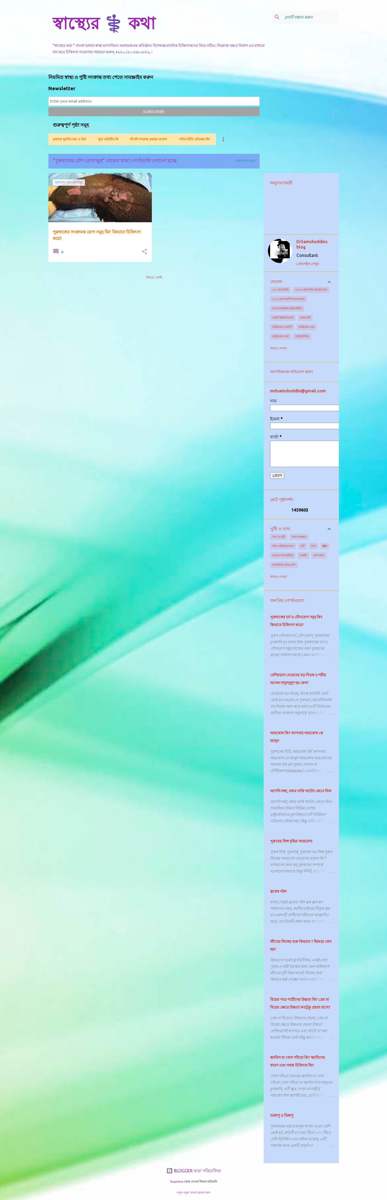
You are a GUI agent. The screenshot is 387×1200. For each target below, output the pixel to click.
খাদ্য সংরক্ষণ (299, 536)
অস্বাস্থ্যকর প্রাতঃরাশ (284, 564)
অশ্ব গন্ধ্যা (318, 555)
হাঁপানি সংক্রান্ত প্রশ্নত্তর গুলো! (148, 139)
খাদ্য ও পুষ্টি (278, 536)
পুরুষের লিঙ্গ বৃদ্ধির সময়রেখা (291, 841)
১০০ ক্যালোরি (280, 289)
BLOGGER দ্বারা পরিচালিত (193, 1170)
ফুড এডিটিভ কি (108, 139)
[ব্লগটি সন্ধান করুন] (310, 17)
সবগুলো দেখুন (245, 160)
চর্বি (302, 546)
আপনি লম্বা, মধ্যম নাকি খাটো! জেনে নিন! (300, 791)
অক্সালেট (305, 317)
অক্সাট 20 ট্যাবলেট (282, 317)
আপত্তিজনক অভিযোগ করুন (291, 371)
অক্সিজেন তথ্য (280, 336)
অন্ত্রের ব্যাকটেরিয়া (282, 555)
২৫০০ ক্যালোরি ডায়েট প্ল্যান (311, 289)
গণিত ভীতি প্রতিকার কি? (194, 139)
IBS (324, 546)
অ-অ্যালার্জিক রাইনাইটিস (287, 308)
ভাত (313, 546)
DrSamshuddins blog (312, 244)
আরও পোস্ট (154, 277)
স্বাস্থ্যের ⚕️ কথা (104, 23)
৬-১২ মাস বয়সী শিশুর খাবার (288, 299)
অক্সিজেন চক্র (306, 327)
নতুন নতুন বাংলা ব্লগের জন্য (193, 1192)
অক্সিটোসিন (302, 336)
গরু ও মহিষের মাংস (283, 546)
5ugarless (176, 1181)
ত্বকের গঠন (278, 891)
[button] (144, 252)
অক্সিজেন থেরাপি (282, 327)
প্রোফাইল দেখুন (307, 264)
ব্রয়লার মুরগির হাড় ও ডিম (69, 139)
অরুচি (303, 555)
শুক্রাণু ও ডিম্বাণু (281, 1115)
